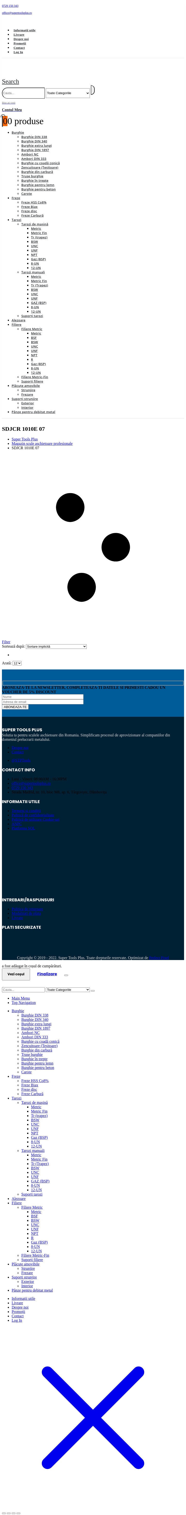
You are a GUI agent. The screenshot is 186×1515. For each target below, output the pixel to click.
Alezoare (18, 314)
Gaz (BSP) (38, 253)
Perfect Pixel (159, 952)
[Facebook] (9, 21)
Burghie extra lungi (36, 140)
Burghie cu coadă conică (40, 157)
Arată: (7, 657)
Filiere (17, 319)
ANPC (17, 818)
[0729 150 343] (93, 6)
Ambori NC (30, 149)
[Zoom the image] (93, 844)
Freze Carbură (32, 210)
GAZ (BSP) (38, 297)
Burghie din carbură (37, 166)
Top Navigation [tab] (24, 997)
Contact (19, 47)
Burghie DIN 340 (34, 135)
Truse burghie (32, 170)
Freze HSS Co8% (33, 197)
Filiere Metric (31, 323)
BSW (34, 236)
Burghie (18, 127)
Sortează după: (14, 641)
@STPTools (21, 755)
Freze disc (29, 205)
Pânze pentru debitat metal (33, 406)
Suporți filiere (32, 376)
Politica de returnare (27, 903)
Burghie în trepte (34, 175)
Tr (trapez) (39, 231)
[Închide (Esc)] (18, 1507)
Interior (27, 402)
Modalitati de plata (26, 908)
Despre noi (21, 39)
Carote (26, 188)
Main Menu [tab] (21, 993)
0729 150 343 (22, 782)
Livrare (19, 34)
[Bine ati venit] (93, 101)
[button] (10, 75)
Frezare (27, 389)
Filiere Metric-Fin (34, 371)
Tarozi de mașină (34, 218)
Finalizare (47, 968)
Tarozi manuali (33, 266)
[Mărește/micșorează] (4, 1507)
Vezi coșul (16, 968)
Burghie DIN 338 (34, 131)
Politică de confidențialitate (33, 809)
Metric (36, 223)
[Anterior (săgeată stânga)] (4, 1512)
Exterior (27, 397)
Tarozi (16, 214)
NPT (34, 249)
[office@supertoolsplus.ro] (93, 13)
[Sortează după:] (56, 641)
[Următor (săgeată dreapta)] (9, 1512)
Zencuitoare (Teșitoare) (39, 162)
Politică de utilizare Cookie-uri (36, 814)
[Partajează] (14, 1507)
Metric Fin (39, 227)
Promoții (20, 43)
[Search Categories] (68, 87)
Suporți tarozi (32, 310)
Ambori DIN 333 (33, 153)
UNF (34, 245)
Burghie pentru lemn (37, 179)
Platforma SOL (23, 823)
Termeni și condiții (26, 805)
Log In (18, 52)
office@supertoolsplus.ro (31, 778)
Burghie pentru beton (38, 183)
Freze (16, 192)
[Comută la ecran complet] (9, 1507)
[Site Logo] (57, 70)
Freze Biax (29, 201)
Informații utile (25, 30)
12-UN (36, 262)
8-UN (35, 258)
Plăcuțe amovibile (26, 380)
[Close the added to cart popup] (66, 969)
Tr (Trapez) (39, 279)
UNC (34, 240)
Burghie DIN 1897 (35, 144)
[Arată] (17, 657)
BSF (34, 332)
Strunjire (28, 384)
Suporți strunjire (25, 393)
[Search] (93, 84)
